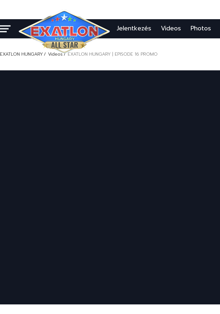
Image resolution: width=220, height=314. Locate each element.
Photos (201, 28)
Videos (171, 28)
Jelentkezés (134, 28)
